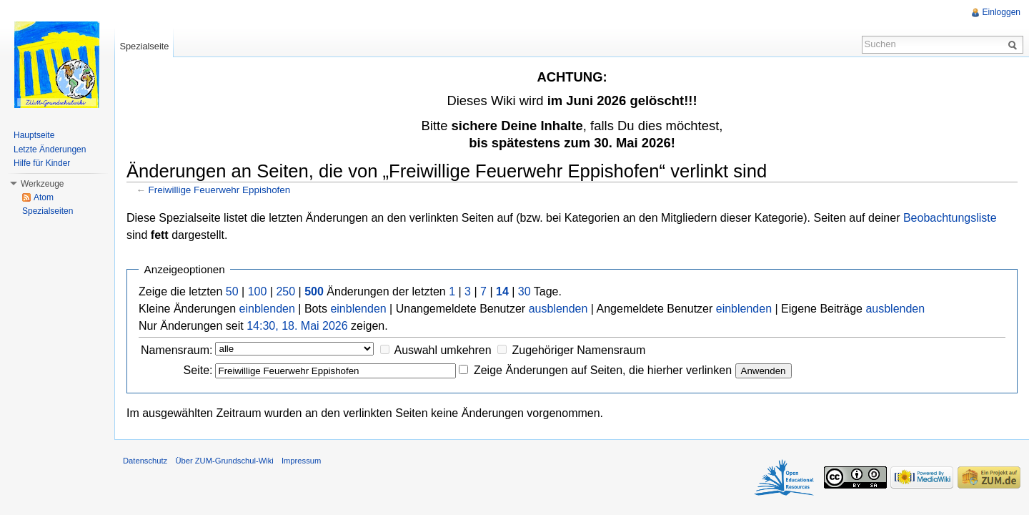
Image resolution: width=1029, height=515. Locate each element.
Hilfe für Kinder (42, 163)
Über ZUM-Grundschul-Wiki (224, 460)
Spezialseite (144, 46)
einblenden (267, 309)
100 (257, 291)
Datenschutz (145, 460)
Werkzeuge (42, 184)
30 (524, 291)
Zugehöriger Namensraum (578, 350)
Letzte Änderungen (50, 149)
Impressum (301, 460)
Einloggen (1001, 12)
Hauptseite (34, 135)
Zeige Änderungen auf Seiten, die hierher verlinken (603, 370)
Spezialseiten (47, 211)
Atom (44, 197)
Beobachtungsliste (950, 218)
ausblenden (558, 309)
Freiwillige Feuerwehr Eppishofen (220, 190)
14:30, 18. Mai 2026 (297, 326)
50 (232, 291)
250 (285, 291)
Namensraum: (176, 350)
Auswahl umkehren (443, 350)
